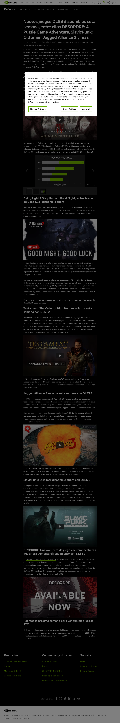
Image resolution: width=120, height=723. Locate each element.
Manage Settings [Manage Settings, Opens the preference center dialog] (37, 109)
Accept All (85, 109)
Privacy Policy (70, 99)
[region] (61, 94)
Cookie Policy (63, 91)
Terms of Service (78, 97)
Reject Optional (69, 109)
